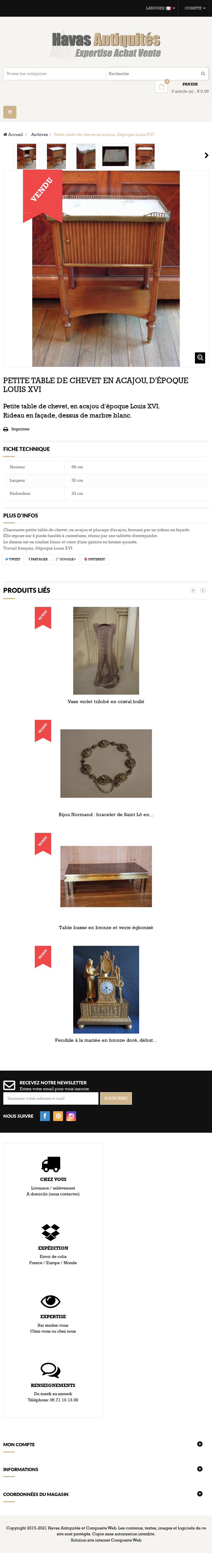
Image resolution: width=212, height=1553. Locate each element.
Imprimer (20, 429)
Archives (39, 134)
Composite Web (126, 1540)
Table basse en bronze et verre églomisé (106, 927)
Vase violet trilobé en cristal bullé (106, 701)
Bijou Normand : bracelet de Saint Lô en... (106, 814)
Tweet (12, 559)
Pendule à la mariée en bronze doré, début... (106, 1040)
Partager (38, 559)
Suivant (206, 155)
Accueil (13, 134)
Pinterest (94, 559)
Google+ (66, 559)
